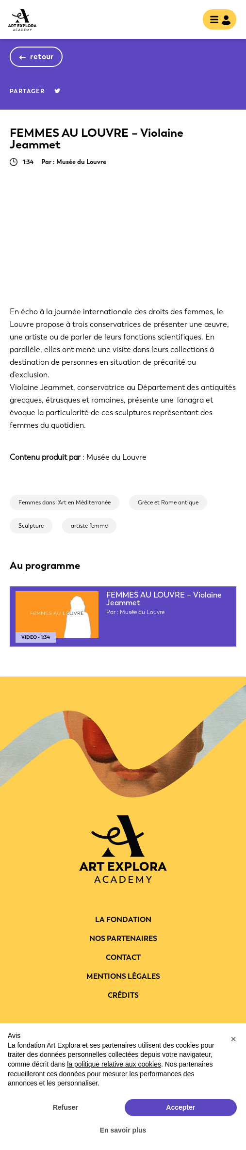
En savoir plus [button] (123, 1130)
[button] (233, 1039)
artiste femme (89, 525)
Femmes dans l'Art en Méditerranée (64, 502)
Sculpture (31, 525)
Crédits (123, 995)
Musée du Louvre (116, 457)
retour (42, 56)
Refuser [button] (65, 1107)
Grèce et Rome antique (168, 502)
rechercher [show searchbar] (187, 20)
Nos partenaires (123, 938)
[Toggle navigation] (216, 20)
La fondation (123, 919)
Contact (123, 957)
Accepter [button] (180, 1107)
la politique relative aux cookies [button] (114, 1064)
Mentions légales (123, 976)
